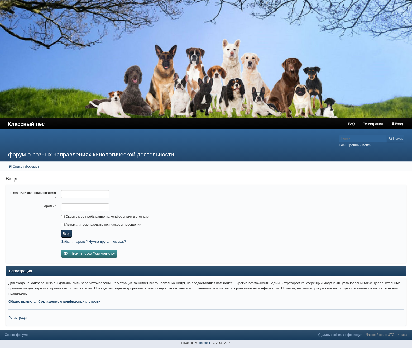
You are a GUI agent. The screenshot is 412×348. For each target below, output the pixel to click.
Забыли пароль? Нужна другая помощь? (93, 242)
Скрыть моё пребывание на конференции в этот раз (105, 216)
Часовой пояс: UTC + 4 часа (386, 335)
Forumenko (205, 342)
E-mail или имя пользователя (33, 195)
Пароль (49, 206)
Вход (66, 234)
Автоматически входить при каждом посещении (101, 224)
